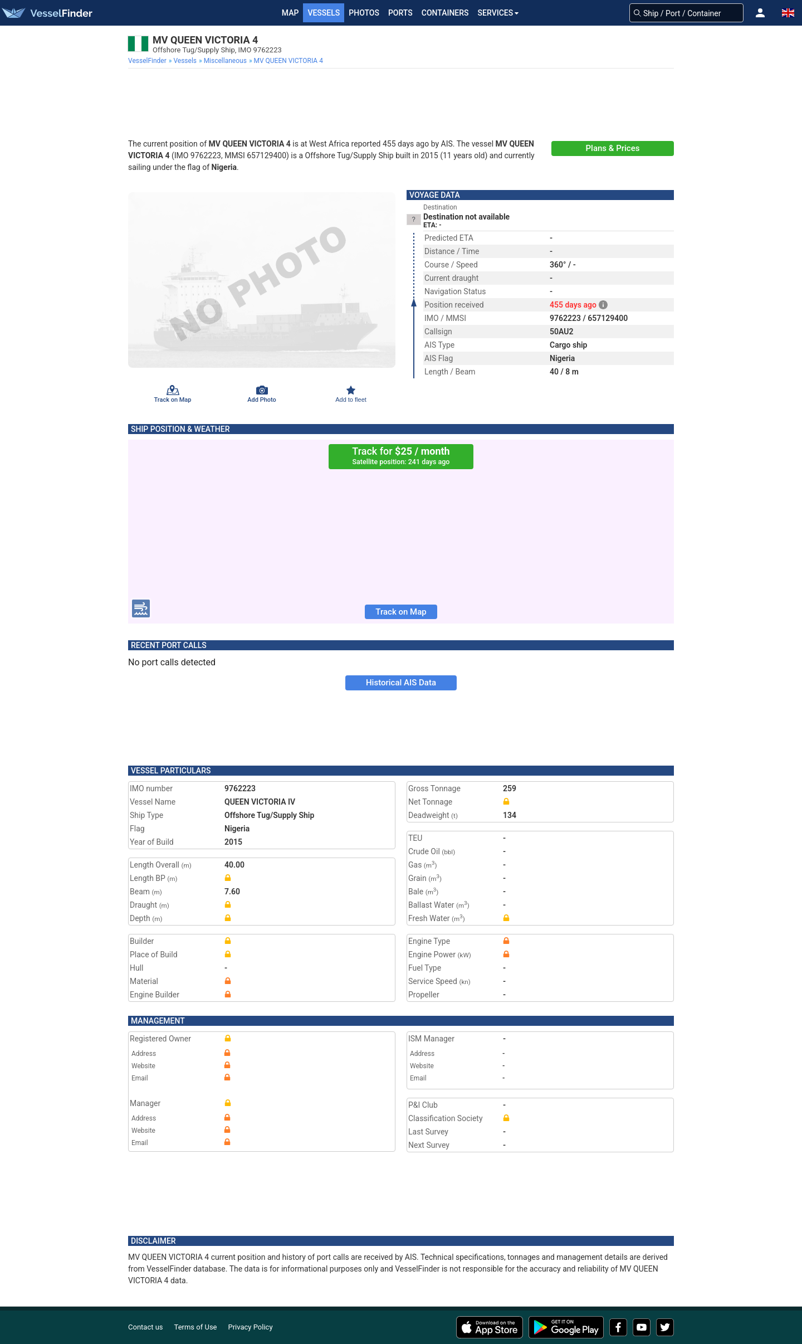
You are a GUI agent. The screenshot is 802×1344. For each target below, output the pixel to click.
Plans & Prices (613, 148)
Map (290, 12)
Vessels (323, 12)
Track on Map (400, 612)
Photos (364, 12)
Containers (445, 12)
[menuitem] (148, 61)
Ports (400, 12)
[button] (760, 13)
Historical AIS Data (401, 683)
